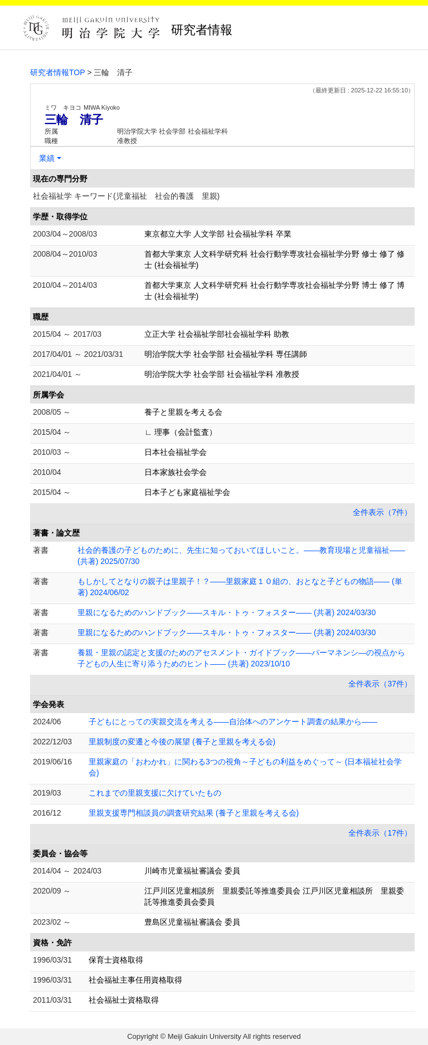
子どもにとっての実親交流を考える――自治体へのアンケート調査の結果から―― (233, 721)
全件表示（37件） (380, 683)
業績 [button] (47, 158)
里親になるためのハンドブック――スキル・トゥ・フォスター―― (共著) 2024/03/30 (226, 612)
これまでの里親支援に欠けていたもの (155, 792)
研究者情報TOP (57, 72)
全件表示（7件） (382, 512)
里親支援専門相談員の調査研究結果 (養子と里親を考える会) (194, 812)
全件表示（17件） (380, 832)
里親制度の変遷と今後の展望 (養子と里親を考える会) (182, 741)
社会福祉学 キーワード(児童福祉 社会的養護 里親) (126, 196)
